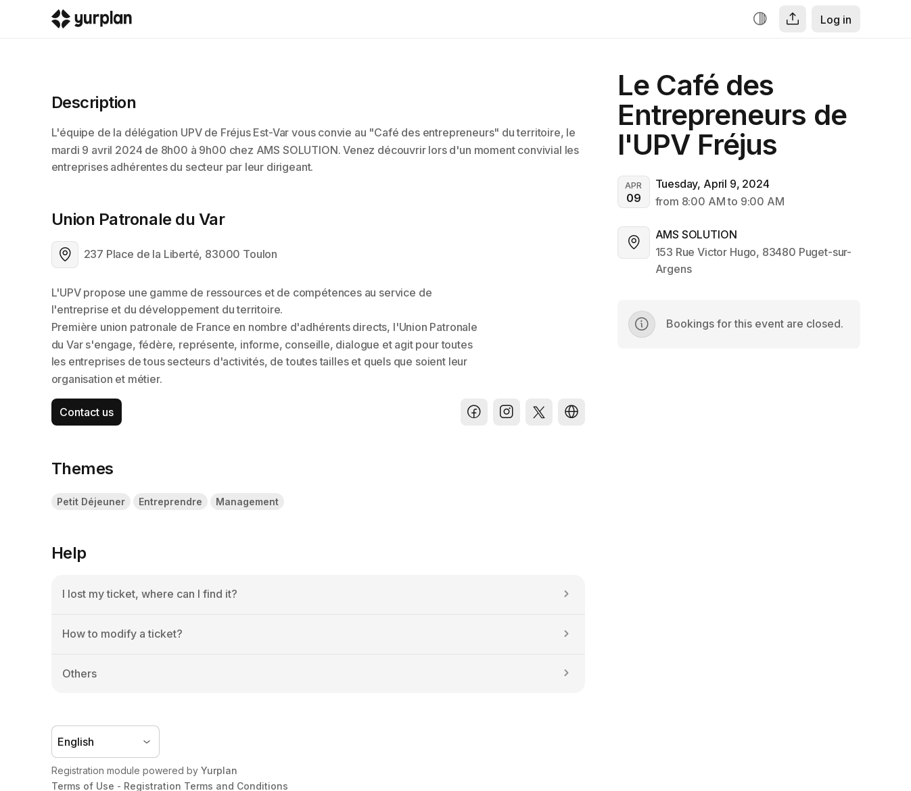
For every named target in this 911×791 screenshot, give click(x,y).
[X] (539, 412)
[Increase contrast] (760, 18)
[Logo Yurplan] (91, 22)
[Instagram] (506, 412)
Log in (835, 19)
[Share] (792, 18)
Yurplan (219, 770)
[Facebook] (474, 412)
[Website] (571, 412)
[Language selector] (105, 741)
